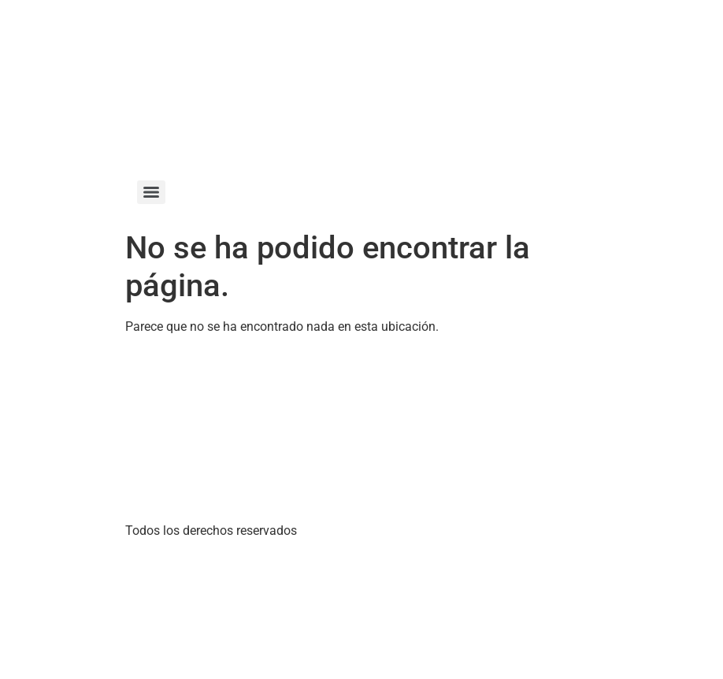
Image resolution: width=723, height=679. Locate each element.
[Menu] (151, 192)
